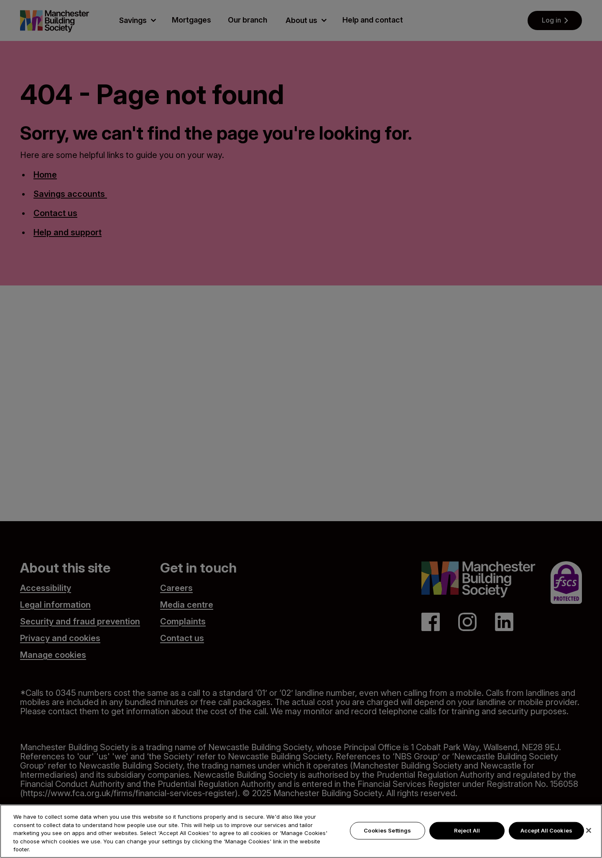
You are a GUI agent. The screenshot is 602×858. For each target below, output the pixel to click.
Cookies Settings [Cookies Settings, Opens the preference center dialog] (387, 834)
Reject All (467, 834)
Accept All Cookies (546, 834)
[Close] (588, 834)
